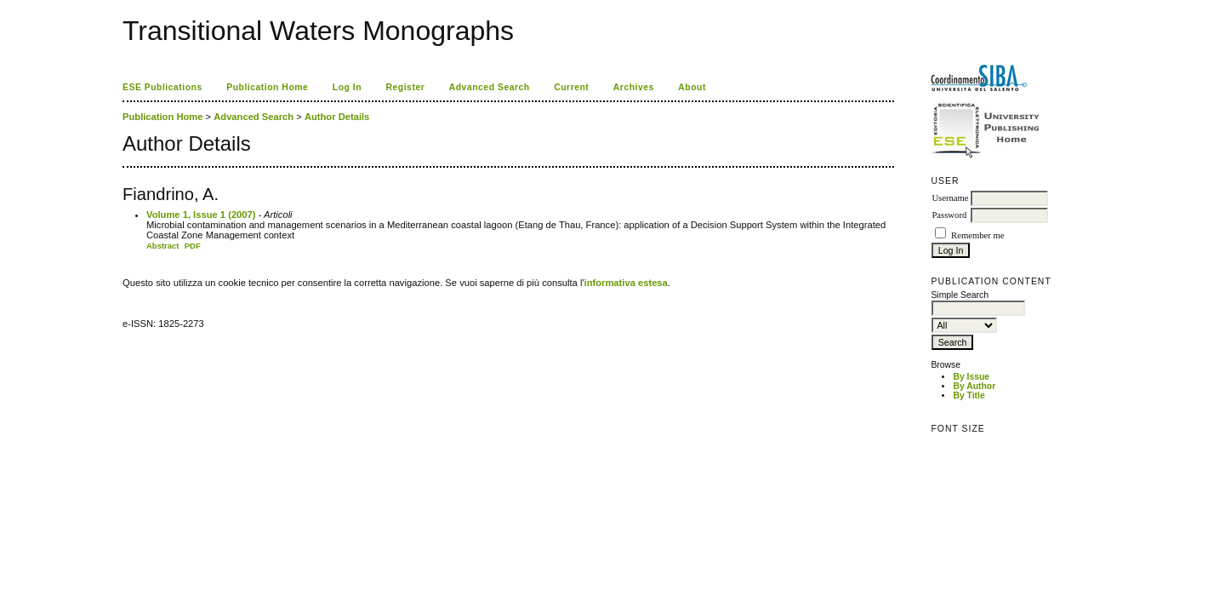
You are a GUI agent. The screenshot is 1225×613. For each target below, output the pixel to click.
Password (949, 215)
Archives (633, 87)
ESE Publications (162, 87)
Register (405, 87)
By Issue (971, 376)
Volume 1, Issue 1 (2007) (201, 214)
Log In (347, 87)
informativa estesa (626, 283)
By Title (968, 395)
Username (950, 198)
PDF (193, 245)
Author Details (337, 117)
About (692, 87)
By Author (974, 386)
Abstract (162, 245)
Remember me (977, 235)
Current (571, 87)
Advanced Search (489, 87)
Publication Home (267, 87)
